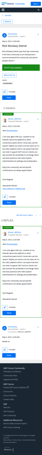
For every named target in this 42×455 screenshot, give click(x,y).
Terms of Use (17, 440)
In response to (19, 332)
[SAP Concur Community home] (8, 3)
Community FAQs (10, 376)
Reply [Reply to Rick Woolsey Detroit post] (9, 98)
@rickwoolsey (12, 131)
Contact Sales (8, 399)
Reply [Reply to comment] (9, 202)
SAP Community (9, 415)
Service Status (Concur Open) (15, 423)
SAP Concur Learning (11, 427)
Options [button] (8, 21)
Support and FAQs (10, 379)
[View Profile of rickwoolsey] (12, 34)
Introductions (7, 83)
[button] (38, 34)
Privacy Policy (7, 440)
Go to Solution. (16, 68)
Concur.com (8, 391)
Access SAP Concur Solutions (16, 387)
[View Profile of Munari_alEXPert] (14, 119)
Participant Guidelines (12, 372)
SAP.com (6, 407)
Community (20, 4)
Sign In (35, 4)
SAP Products (8, 411)
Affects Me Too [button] (9, 75)
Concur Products (9, 395)
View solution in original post (13, 189)
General (8, 15)
